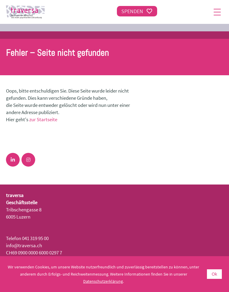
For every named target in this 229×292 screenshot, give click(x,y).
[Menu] (217, 12)
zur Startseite (43, 119)
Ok (214, 274)
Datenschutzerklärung (103, 281)
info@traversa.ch (24, 245)
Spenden (137, 11)
